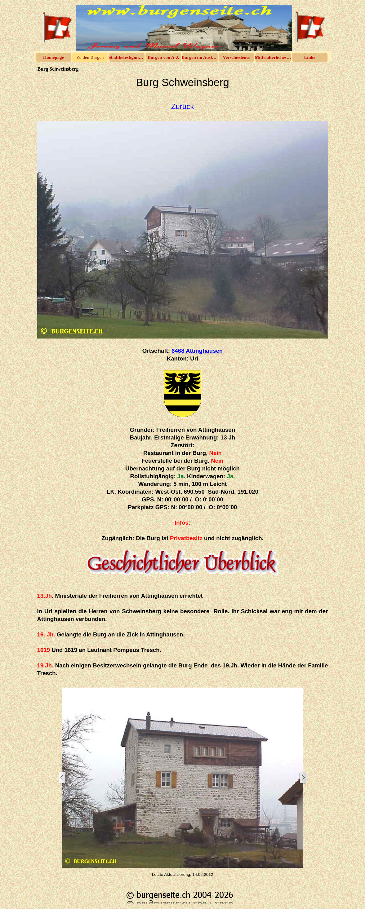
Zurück (182, 106)
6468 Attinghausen (197, 350)
